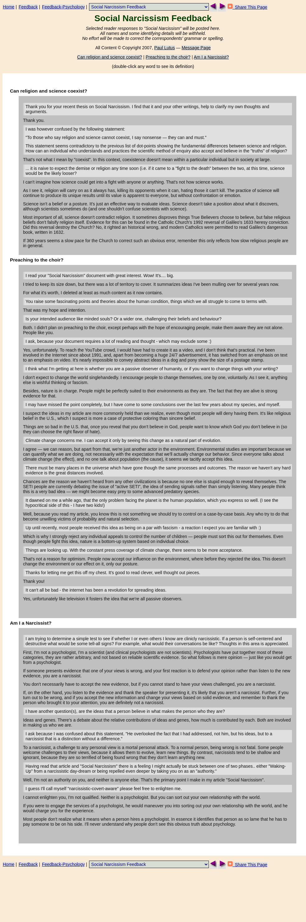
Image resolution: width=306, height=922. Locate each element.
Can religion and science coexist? (109, 57)
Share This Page (247, 7)
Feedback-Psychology (63, 6)
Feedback (28, 6)
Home (8, 6)
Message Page (195, 47)
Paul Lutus (164, 47)
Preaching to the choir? (168, 57)
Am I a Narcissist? (211, 57)
